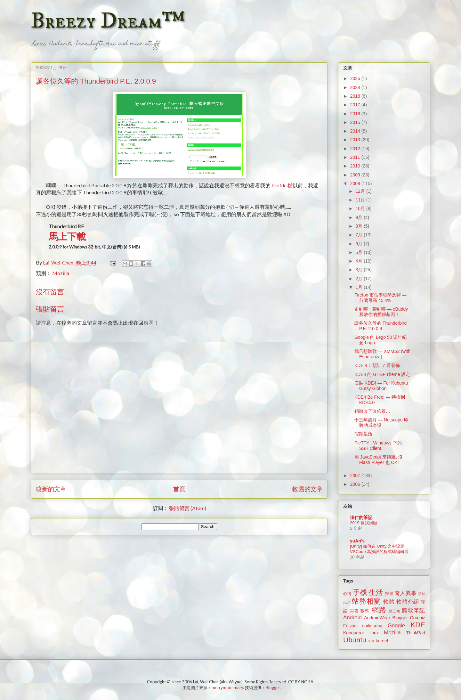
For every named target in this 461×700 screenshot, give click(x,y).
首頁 (179, 488)
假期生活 (363, 433)
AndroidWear (377, 617)
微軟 (365, 610)
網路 (379, 610)
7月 (359, 234)
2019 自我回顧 (363, 522)
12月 (360, 191)
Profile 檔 (282, 185)
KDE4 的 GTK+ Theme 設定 (382, 374)
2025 (355, 78)
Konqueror (353, 632)
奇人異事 (406, 593)
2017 (355, 104)
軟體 (388, 602)
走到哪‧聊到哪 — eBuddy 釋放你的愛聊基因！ (381, 311)
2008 (355, 183)
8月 (359, 226)
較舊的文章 (307, 488)
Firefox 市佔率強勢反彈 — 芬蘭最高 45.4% (380, 297)
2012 (355, 148)
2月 (359, 278)
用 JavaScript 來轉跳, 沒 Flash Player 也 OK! (378, 459)
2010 (355, 165)
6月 (359, 243)
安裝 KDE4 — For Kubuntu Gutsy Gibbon (381, 385)
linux (374, 632)
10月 (360, 208)
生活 (376, 593)
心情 (347, 593)
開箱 (354, 611)
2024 (355, 87)
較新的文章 (51, 488)
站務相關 (366, 601)
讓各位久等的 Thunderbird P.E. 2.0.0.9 (380, 326)
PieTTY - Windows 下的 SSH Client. (378, 445)
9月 (359, 217)
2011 (355, 157)
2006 (355, 484)
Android (352, 618)
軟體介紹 (407, 602)
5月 (359, 252)
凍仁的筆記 (361, 517)
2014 (355, 131)
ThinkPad (415, 632)
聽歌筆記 (413, 610)
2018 (355, 96)
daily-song (372, 625)
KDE (417, 625)
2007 (355, 475)
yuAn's (357, 540)
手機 (360, 593)
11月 (360, 199)
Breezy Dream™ (108, 21)
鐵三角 (395, 611)
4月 (359, 261)
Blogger (400, 617)
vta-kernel (378, 640)
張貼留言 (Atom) (187, 508)
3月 (359, 269)
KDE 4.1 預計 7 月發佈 (377, 365)
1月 (359, 287)
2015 (355, 122)
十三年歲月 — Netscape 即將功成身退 (381, 422)
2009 (355, 174)
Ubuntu (354, 640)
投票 (389, 593)
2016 (355, 113)
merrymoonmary (227, 687)
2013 (355, 139)
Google (396, 626)
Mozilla (60, 273)
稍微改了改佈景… (372, 411)
